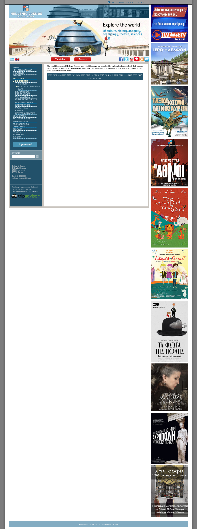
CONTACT (140, 2)
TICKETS (17, 137)
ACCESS (17, 132)
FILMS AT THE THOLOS (26, 99)
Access (83, 59)
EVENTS (19, 110)
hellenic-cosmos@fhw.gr (21, 178)
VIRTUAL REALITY (24, 97)
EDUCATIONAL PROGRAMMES (22, 93)
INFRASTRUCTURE (22, 119)
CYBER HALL (21, 108)
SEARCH (120, 2)
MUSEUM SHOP (20, 121)
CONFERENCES (22, 105)
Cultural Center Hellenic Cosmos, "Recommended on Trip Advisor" (25, 189)
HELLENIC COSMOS (22, 70)
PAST (20, 89)
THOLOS (17, 76)
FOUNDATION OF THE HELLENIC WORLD (102, 524)
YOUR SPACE (19, 116)
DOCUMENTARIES (24, 102)
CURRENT (23, 84)
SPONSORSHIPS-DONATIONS (21, 125)
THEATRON (18, 73)
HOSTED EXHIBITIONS (29, 86)
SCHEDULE (18, 134)
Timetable (60, 59)
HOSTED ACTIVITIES (25, 113)
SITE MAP (130, 2)
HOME (16, 67)
